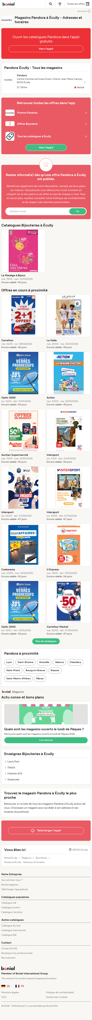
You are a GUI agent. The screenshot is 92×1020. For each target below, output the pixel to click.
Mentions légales (10, 992)
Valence (59, 662)
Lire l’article (46, 740)
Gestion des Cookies (57, 997)
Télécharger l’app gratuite (14, 889)
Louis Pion (11, 761)
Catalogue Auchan (11, 925)
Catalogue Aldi (8, 935)
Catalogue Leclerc (10, 907)
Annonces (84, 11)
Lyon (9, 662)
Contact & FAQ (9, 948)
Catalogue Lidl (8, 902)
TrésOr (9, 767)
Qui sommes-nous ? (11, 880)
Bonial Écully (10, 858)
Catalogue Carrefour (12, 912)
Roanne (55, 670)
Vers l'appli (46, 48)
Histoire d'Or (13, 773)
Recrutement (8, 957)
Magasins (26, 858)
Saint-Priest (13, 670)
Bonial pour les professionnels (17, 953)
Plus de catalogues (46, 641)
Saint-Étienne (25, 662)
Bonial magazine (9, 884)
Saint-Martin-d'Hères (18, 678)
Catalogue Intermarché (13, 930)
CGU (4, 997)
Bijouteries (41, 858)
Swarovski (11, 779)
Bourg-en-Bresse (35, 670)
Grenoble (44, 662)
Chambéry (75, 662)
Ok (77, 211)
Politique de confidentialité (60, 992)
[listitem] (23, 256)
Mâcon (40, 678)
